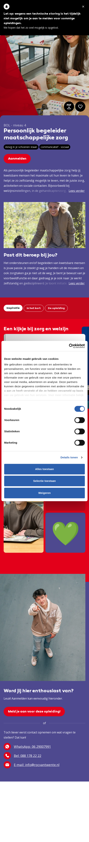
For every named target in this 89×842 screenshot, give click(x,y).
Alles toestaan (44, 469)
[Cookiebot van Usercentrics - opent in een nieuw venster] (69, 346)
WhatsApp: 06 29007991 (27, 746)
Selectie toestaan (44, 480)
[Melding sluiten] (83, 6)
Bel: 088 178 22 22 (22, 755)
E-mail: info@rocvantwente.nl (31, 764)
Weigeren (44, 492)
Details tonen (69, 457)
